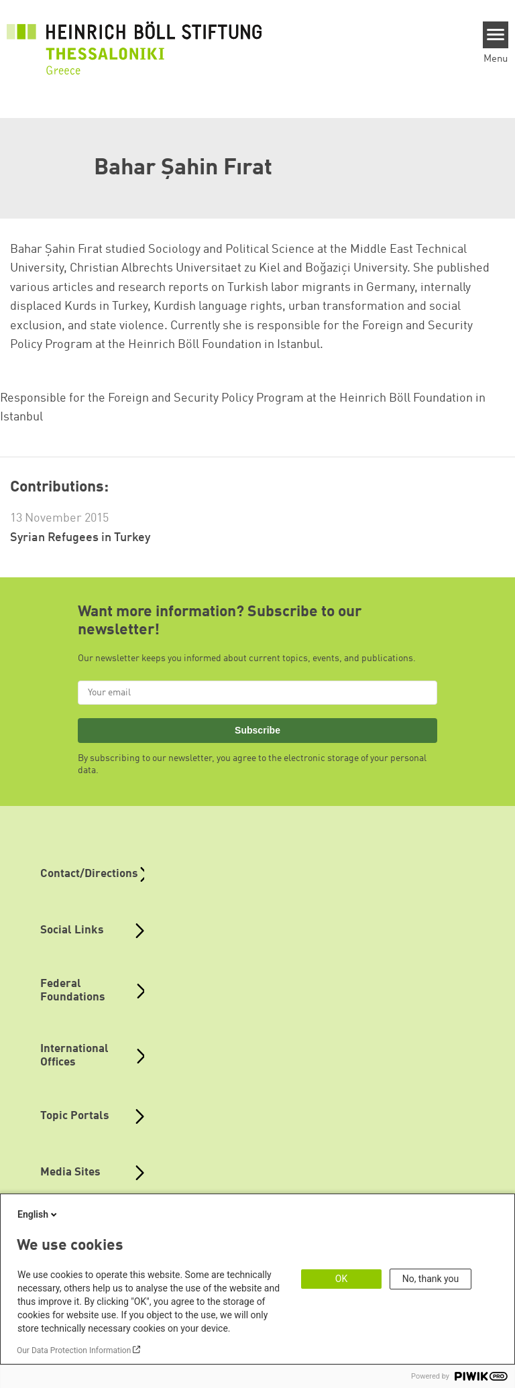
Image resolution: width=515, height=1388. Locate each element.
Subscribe (257, 730)
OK (341, 1278)
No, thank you (430, 1278)
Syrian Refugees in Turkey (80, 538)
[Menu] (496, 34)
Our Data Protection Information (74, 1350)
